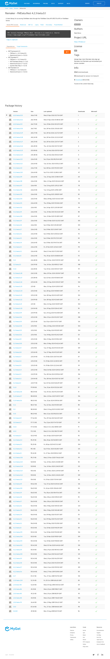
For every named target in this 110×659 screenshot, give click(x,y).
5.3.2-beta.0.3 (17, 247)
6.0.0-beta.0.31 (17, 124)
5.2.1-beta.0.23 (17, 295)
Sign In (87, 3)
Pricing (45, 3)
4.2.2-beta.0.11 (17, 550)
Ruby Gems (85, 646)
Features (27, 3)
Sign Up (99, 3)
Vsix (84, 637)
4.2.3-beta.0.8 (17, 497)
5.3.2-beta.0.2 (17, 251)
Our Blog (99, 635)
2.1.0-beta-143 (17, 585)
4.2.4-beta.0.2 (17, 449)
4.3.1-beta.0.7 (17, 435)
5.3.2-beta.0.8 (17, 225)
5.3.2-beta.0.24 (18, 155)
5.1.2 (14, 405)
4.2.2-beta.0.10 (17, 554)
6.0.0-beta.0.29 (18, 133)
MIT (76, 50)
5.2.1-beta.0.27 (17, 278)
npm (84, 632)
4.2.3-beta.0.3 (17, 519)
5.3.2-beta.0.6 (17, 234)
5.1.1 (14, 409)
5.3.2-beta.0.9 (17, 221)
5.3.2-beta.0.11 (17, 212)
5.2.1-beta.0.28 (17, 273)
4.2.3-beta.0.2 (17, 523)
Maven (84, 639)
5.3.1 (14, 260)
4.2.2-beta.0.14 (17, 536)
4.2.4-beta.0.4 (17, 440)
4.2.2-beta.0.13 (17, 541)
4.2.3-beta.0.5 (17, 510)
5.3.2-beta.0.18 (17, 181)
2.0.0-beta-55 (17, 602)
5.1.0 (14, 414)
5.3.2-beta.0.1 (17, 256)
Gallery (11, 8)
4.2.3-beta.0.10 (17, 488)
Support (60, 3)
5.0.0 (14, 427)
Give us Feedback (101, 644)
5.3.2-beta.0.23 (17, 159)
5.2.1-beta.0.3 (17, 374)
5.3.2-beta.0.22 (18, 163)
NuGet (84, 630)
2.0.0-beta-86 (17, 589)
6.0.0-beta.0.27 (18, 142)
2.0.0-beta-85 (17, 593)
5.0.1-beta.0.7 (17, 422)
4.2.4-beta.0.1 (17, 453)
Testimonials (73, 637)
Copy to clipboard (12, 40)
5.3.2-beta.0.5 (17, 238)
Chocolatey (49, 24)
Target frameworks (22, 46)
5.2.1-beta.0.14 (17, 326)
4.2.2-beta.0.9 (17, 558)
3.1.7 (14, 576)
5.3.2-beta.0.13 (17, 203)
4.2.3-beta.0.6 (17, 506)
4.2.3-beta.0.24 (18, 466)
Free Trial (99, 637)
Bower (84, 635)
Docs (53, 3)
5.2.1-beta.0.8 (17, 352)
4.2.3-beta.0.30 (18, 457)
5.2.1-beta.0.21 (17, 304)
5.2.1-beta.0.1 (17, 383)
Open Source (100, 639)
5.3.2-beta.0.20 (18, 172)
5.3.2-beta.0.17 (17, 185)
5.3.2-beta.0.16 (17, 190)
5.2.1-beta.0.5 (17, 365)
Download (79, 80)
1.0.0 (14, 607)
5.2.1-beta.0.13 (17, 330)
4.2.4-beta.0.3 (17, 444)
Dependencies (11, 46)
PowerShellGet (58, 24)
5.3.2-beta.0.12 (17, 207)
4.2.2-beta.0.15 (17, 532)
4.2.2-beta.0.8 (17, 563)
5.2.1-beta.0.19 (17, 313)
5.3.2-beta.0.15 (17, 194)
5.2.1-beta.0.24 (17, 291)
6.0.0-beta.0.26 (18, 146)
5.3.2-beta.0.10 (17, 216)
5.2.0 (14, 387)
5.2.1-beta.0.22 (17, 299)
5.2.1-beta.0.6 (17, 361)
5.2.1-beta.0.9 (17, 348)
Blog (68, 3)
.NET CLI (30, 24)
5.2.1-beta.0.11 (17, 339)
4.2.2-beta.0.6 (17, 571)
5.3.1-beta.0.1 (17, 264)
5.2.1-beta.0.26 (17, 282)
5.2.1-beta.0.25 (17, 286)
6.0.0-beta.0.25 (18, 150)
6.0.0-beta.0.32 (18, 120)
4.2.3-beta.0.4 (17, 514)
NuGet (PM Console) (12, 24)
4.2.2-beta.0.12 (17, 545)
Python (84, 644)
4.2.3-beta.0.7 (17, 501)
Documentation (100, 630)
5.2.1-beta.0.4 (17, 370)
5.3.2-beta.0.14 (17, 199)
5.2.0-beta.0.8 (17, 392)
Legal (6, 654)
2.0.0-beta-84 (17, 598)
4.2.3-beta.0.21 (17, 479)
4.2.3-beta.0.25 (18, 462)
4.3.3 (14, 431)
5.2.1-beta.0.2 (17, 378)
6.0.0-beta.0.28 (18, 137)
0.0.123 (15, 611)
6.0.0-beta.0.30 (18, 128)
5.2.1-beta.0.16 (17, 317)
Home (6, 8)
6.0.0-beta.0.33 (18, 115)
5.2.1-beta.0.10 (17, 343)
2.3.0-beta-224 (17, 580)
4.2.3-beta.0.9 (17, 492)
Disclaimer (11, 654)
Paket (42, 24)
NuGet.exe (23, 24)
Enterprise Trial (100, 642)
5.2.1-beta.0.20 (17, 308)
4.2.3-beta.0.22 (18, 475)
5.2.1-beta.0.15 (17, 321)
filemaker (16, 8)
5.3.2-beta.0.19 (17, 177)
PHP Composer (86, 642)
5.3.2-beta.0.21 (17, 168)
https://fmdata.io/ (79, 42)
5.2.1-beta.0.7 (17, 356)
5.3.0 (14, 269)
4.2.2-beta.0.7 (17, 567)
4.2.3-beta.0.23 (18, 471)
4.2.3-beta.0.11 (17, 484)
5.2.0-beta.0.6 (17, 400)
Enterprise (36, 3)
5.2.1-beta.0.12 (17, 335)
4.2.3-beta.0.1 (17, 528)
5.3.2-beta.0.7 (17, 229)
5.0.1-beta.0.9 (17, 418)
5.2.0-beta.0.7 (17, 396)
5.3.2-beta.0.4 (17, 242)
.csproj (36, 24)
